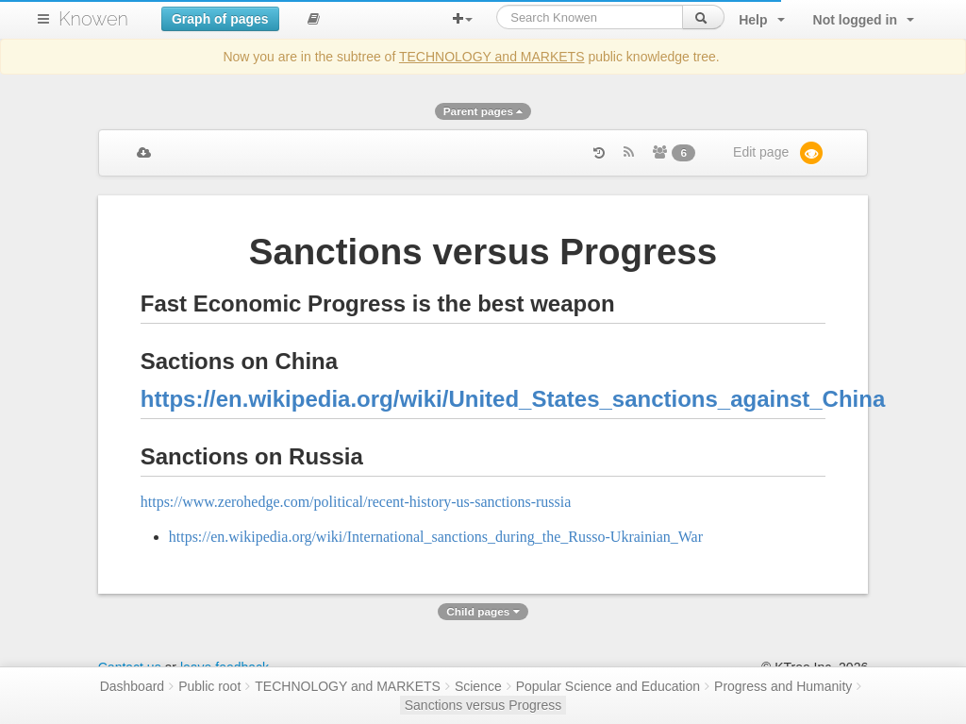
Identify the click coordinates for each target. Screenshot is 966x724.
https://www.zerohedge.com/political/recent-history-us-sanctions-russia (356, 502)
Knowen (93, 19)
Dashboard (132, 686)
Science (478, 686)
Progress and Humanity (783, 686)
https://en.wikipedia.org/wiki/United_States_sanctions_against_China (513, 399)
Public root (209, 686)
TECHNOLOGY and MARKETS (492, 56)
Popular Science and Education (608, 686)
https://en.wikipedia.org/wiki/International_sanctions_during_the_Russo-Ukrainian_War (436, 537)
